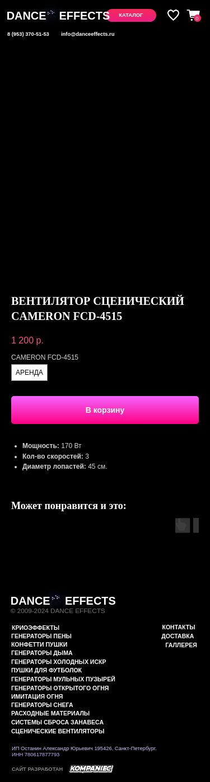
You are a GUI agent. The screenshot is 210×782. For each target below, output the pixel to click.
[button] (131, 15)
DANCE (26, 16)
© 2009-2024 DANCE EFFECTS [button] (58, 610)
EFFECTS (84, 16)
